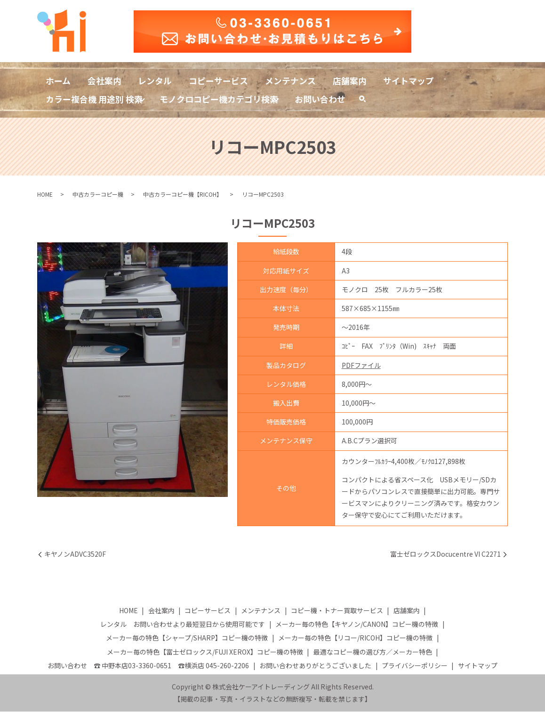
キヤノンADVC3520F (75, 554)
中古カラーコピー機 (97, 195)
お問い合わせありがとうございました (315, 666)
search (367, 101)
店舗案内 (350, 80)
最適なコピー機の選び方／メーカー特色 (372, 652)
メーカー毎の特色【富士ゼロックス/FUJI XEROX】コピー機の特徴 (205, 652)
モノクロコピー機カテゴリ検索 (219, 99)
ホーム (58, 80)
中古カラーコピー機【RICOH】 (182, 195)
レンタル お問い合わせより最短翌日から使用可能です (182, 624)
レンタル (155, 80)
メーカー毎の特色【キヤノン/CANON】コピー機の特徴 (356, 624)
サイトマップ (409, 80)
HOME (45, 195)
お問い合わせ (320, 99)
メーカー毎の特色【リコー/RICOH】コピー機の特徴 (355, 638)
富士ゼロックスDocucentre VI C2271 (445, 554)
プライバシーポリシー (415, 666)
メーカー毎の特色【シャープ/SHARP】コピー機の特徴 (187, 638)
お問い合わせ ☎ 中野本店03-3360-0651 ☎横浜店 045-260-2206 (148, 666)
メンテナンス (290, 80)
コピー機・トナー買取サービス (337, 611)
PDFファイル (361, 365)
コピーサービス (218, 80)
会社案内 (104, 80)
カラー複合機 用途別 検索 (94, 99)
